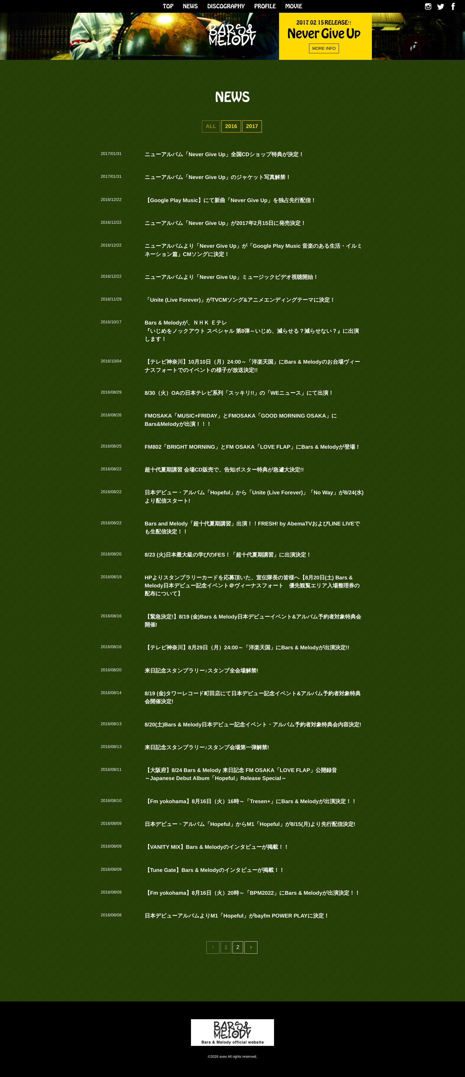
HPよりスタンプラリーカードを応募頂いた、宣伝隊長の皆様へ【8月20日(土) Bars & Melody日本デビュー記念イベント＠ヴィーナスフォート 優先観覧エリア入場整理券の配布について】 (252, 586)
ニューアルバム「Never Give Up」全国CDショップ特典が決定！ (224, 154)
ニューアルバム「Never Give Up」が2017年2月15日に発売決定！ (225, 223)
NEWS (190, 5)
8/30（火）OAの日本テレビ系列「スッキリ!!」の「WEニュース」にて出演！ (239, 393)
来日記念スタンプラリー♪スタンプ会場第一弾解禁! (207, 747)
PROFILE (265, 5)
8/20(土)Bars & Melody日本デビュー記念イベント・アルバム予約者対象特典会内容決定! (253, 725)
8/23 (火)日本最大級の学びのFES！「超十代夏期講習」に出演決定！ (228, 555)
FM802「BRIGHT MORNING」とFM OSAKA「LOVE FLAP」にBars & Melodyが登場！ (253, 447)
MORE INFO (324, 48)
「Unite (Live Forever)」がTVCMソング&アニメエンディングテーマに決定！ (240, 300)
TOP (168, 5)
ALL (211, 126)
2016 (231, 126)
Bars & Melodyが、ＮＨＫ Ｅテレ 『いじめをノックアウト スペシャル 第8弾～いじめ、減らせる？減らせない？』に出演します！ (252, 331)
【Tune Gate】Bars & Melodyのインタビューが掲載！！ (215, 870)
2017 (252, 126)
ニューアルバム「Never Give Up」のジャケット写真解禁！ (218, 177)
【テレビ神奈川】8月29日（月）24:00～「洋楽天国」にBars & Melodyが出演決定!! (247, 648)
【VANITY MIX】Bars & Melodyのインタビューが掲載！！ (217, 847)
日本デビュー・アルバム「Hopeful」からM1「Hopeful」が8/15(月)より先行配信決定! (250, 824)
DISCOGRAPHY (226, 5)
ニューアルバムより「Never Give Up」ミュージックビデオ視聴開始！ (232, 277)
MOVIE (293, 5)
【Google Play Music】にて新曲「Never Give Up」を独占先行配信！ (230, 200)
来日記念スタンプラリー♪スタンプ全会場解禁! (201, 671)
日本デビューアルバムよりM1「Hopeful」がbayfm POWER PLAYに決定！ (237, 916)
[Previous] (250, 947)
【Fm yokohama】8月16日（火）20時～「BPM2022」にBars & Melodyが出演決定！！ (252, 893)
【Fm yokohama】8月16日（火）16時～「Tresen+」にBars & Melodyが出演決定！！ (251, 801)
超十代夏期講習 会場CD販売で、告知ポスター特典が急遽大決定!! (224, 470)
